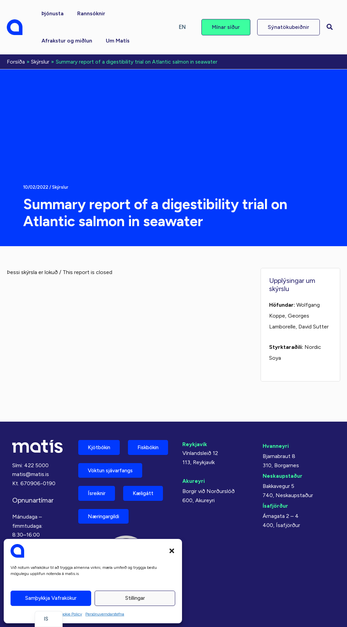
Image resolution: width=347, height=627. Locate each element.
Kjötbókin (100, 420)
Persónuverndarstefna (104, 614)
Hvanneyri (276, 419)
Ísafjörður (275, 478)
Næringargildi (105, 515)
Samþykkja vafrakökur (51, 598)
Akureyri (193, 454)
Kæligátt (148, 492)
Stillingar (135, 598)
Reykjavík (194, 417)
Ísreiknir (98, 492)
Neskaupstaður (282, 448)
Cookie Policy (70, 614)
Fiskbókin (100, 444)
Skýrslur (60, 186)
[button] (171, 550)
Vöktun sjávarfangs (113, 468)
